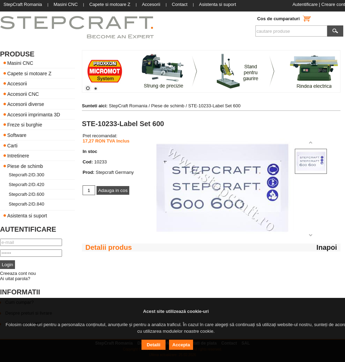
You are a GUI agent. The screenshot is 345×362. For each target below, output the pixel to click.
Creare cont (333, 4)
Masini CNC (20, 63)
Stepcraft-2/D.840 (26, 204)
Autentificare (304, 4)
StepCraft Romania (128, 105)
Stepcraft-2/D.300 (26, 174)
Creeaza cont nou (18, 273)
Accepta (181, 344)
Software (16, 135)
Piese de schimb (25, 166)
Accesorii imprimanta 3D (33, 114)
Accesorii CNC (23, 94)
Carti (12, 145)
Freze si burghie (24, 125)
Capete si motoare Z (29, 73)
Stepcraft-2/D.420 (26, 184)
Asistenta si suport (27, 215)
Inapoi (326, 247)
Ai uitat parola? (15, 278)
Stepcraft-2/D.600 (26, 194)
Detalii (153, 344)
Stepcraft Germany (115, 172)
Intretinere (18, 156)
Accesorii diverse (25, 104)
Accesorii (17, 83)
